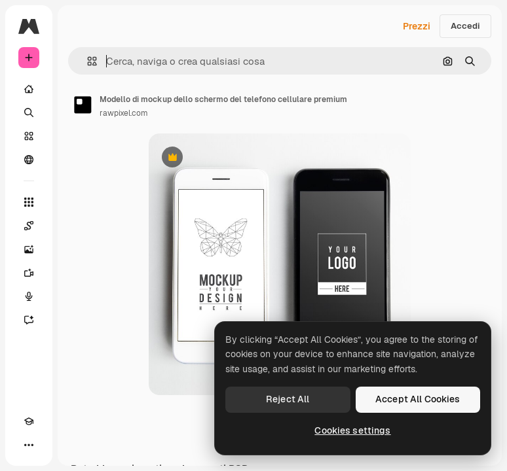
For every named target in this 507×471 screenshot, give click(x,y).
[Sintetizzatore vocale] (28, 296)
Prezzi (416, 26)
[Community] (28, 159)
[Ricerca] (28, 112)
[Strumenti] (28, 202)
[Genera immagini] (28, 249)
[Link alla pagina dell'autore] (82, 104)
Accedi (465, 25)
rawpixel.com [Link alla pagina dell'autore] (124, 113)
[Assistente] (28, 319)
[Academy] (28, 421)
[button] (87, 61)
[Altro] (28, 444)
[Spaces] (28, 225)
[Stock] (28, 136)
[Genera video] (28, 272)
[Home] (28, 88)
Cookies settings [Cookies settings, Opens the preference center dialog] (352, 430)
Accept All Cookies (417, 399)
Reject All (287, 399)
